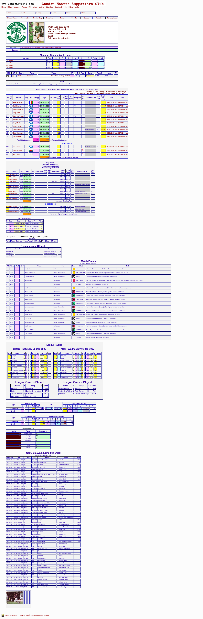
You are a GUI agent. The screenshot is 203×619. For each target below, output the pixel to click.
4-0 (72, 76)
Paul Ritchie (17, 119)
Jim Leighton (13, 174)
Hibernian (30, 76)
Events (86, 18)
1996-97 (19, 76)
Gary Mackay (17, 123)
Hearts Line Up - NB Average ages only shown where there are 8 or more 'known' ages (67, 89)
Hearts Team (11, 18)
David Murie (17, 106)
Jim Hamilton (17, 136)
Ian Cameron (13, 189)
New (71, 7)
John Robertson (18, 129)
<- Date (23, 13)
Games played (112, 18)
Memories (33, 7)
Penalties (49, 18)
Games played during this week (43, 453)
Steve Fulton (17, 126)
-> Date (68, 13)
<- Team (8, 13)
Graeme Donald (13, 209)
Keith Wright (12, 191)
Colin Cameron (18, 133)
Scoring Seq (37, 18)
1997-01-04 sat (122, 102)
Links (77, 7)
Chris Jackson (13, 206)
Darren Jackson (13, 196)
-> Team (83, 13)
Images (16, 7)
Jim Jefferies (9, 60)
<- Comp (38, 13)
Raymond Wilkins (14, 211)
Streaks (74, 18)
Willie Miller (12, 177)
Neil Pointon (17, 154)
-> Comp (53, 13)
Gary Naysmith (18, 109)
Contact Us (16, 615)
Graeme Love (13, 179)
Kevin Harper (13, 193)
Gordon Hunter (13, 186)
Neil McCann (17, 147)
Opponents (24, 18)
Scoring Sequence (24, 218)
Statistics (49, 7)
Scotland (58, 7)
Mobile (41, 7)
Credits (25, 615)
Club (10, 7)
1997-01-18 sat (122, 154)
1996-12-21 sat (111, 154)
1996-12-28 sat (111, 102)
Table (62, 18)
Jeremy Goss (17, 150)
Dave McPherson (18, 116)
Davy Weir (16, 113)
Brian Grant (12, 184)
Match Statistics (28, 428)
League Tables (54, 345)
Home (3, 7)
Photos (24, 7)
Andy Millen (12, 181)
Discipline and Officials (33, 246)
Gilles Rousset (18, 102)
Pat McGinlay (13, 198)
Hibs (65, 7)
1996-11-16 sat (111, 116)
